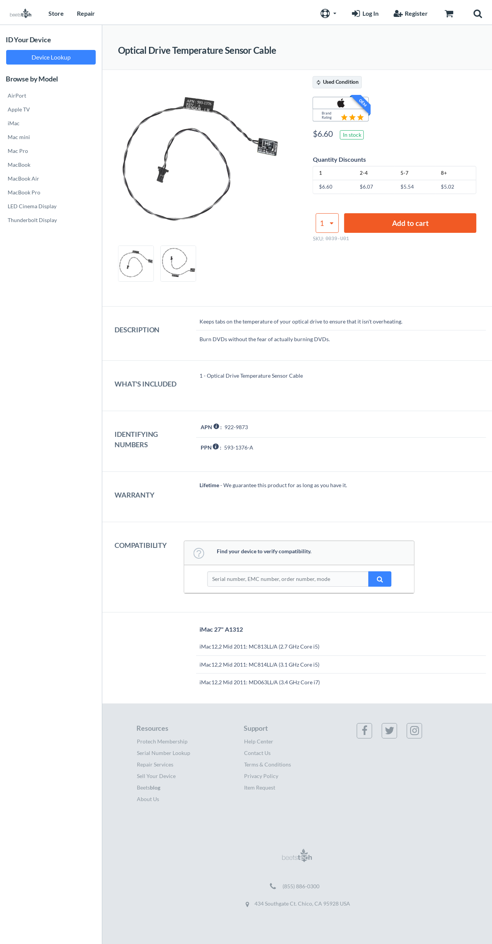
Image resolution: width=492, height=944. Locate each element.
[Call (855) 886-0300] (297, 886)
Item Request (259, 787)
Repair (86, 13)
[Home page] (21, 12)
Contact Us (257, 753)
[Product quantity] (327, 223)
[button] (327, 12)
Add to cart (410, 223)
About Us (148, 799)
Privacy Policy (261, 776)
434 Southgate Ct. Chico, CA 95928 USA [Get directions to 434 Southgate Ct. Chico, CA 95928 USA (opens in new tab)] (297, 903)
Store (56, 13)
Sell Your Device (156, 776)
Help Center (258, 741)
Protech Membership (162, 741)
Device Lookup (51, 57)
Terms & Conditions (267, 764)
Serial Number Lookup (163, 753)
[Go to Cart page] (448, 12)
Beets (148, 787)
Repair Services (155, 764)
